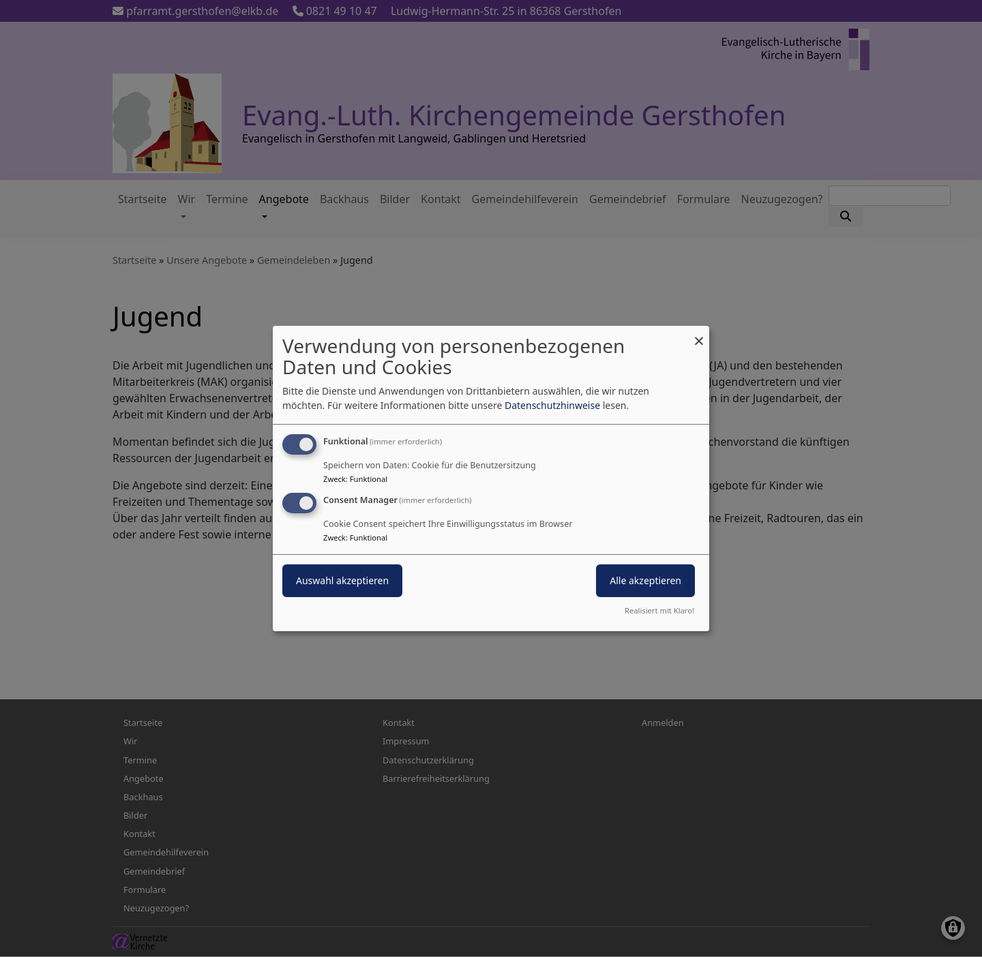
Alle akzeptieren (645, 580)
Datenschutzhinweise (552, 405)
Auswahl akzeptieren (342, 580)
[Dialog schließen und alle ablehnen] (699, 334)
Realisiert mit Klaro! (659, 610)
